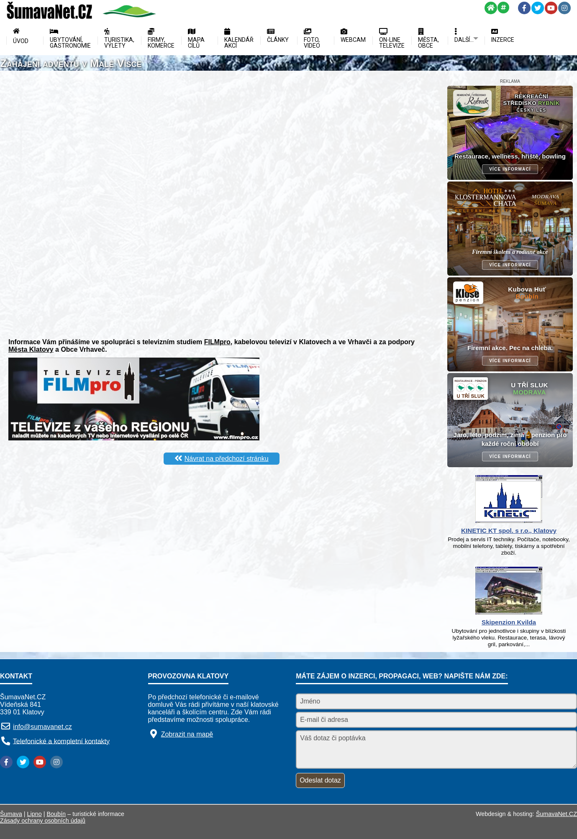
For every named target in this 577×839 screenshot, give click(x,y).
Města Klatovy (31, 349)
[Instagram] (564, 8)
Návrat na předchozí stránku (227, 458)
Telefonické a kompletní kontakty (61, 740)
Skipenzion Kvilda (509, 622)
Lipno (34, 814)
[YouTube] (551, 8)
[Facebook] (524, 8)
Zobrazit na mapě (187, 734)
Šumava (11, 814)
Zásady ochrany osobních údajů (42, 820)
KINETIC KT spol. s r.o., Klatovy (508, 530)
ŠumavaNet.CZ (556, 814)
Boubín (56, 814)
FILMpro (217, 341)
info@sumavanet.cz (42, 726)
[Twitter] (537, 8)
